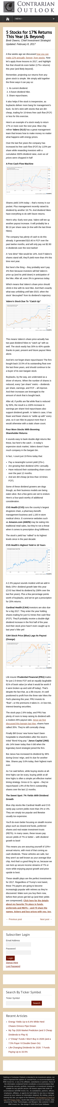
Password (10, 948)
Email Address (13, 940)
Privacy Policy (15, 1100)
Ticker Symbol (13, 998)
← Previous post (14, 919)
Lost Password (13, 966)
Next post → (46, 919)
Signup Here (12, 962)
